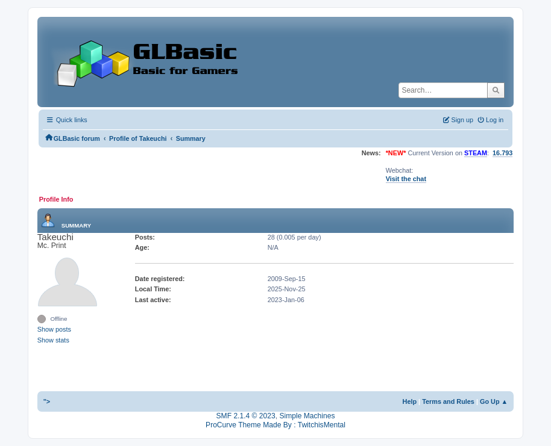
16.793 (502, 152)
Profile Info (56, 199)
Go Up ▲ (494, 401)
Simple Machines (307, 416)
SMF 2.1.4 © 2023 (246, 416)
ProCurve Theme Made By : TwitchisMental (275, 425)
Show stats (53, 340)
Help (410, 401)
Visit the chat (406, 178)
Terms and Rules (448, 401)
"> (47, 401)
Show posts (54, 329)
